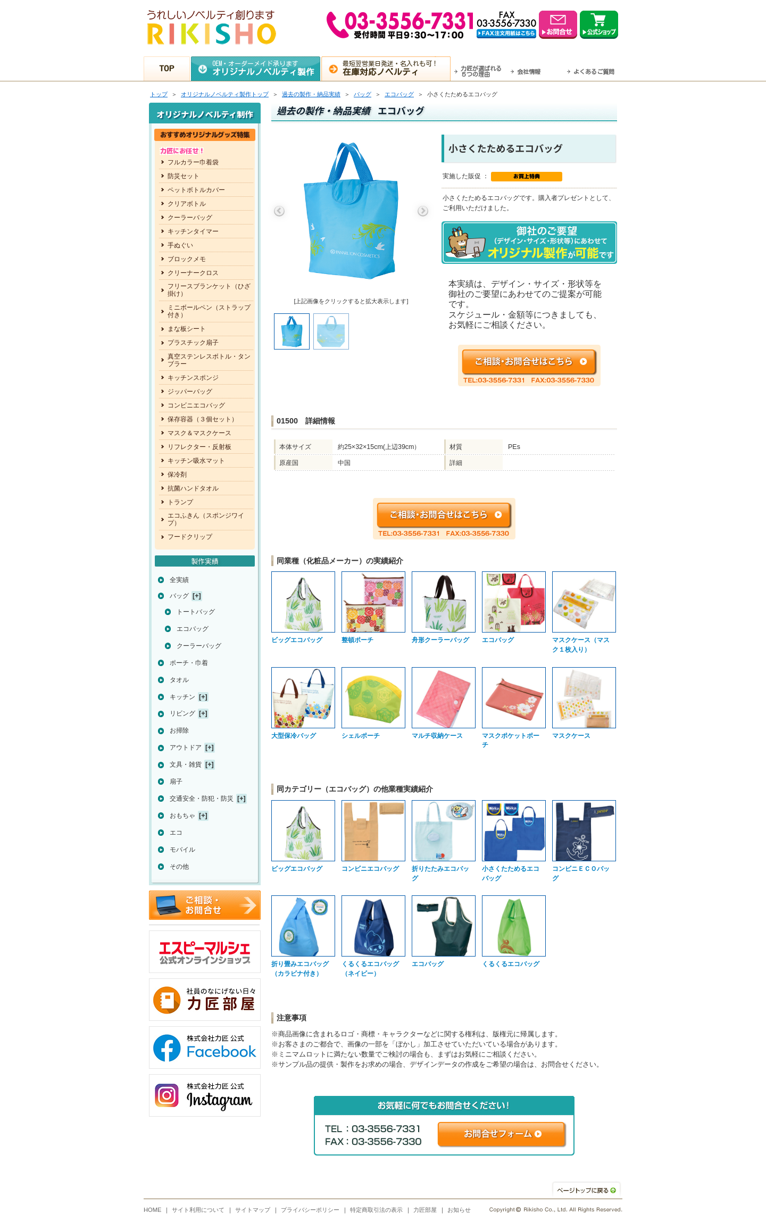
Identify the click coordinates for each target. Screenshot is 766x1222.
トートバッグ (196, 612)
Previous (279, 211)
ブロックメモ (187, 259)
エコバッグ (399, 94)
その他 (179, 866)
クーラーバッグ (190, 217)
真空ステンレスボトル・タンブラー (209, 360)
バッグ (362, 94)
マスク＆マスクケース (199, 433)
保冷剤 (177, 474)
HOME (153, 1210)
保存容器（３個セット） (203, 419)
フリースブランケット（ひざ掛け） (209, 289)
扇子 (176, 781)
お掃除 (179, 730)
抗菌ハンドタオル (193, 488)
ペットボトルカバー (196, 190)
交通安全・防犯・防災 (202, 798)
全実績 (179, 580)
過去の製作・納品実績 (311, 94)
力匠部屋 (425, 1210)
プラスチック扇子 (193, 342)
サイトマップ (252, 1210)
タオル (179, 680)
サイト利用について (198, 1210)
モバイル (182, 849)
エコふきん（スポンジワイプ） (206, 519)
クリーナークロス (193, 273)
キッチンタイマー (193, 231)
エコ (176, 832)
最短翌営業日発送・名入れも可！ (397, 68)
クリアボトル (187, 203)
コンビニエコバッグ (196, 405)
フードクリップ (190, 537)
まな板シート (187, 328)
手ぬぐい (180, 245)
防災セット (183, 176)
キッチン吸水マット (196, 460)
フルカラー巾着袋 (193, 162)
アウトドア (186, 747)
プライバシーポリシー (310, 1210)
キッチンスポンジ (193, 377)
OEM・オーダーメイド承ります (266, 68)
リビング (182, 713)
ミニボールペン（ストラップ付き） (209, 311)
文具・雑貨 (186, 764)
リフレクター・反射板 (199, 447)
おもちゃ (182, 815)
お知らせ (459, 1210)
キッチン (182, 697)
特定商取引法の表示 (376, 1210)
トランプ (180, 502)
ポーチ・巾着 (189, 663)
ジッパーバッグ (190, 391)
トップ (159, 94)
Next (423, 211)
